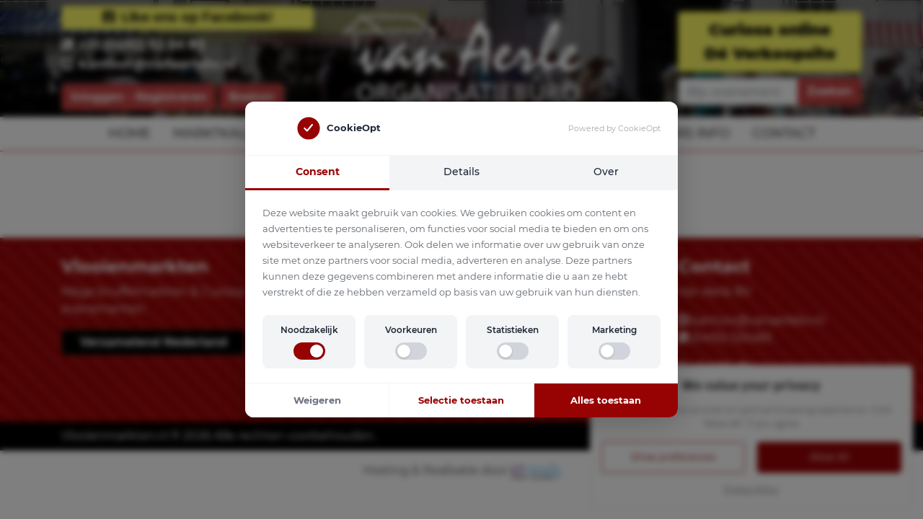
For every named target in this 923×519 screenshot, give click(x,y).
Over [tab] (606, 171)
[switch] (309, 351)
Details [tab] (461, 171)
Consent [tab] (318, 171)
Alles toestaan (605, 400)
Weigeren (317, 400)
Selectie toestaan (461, 400)
